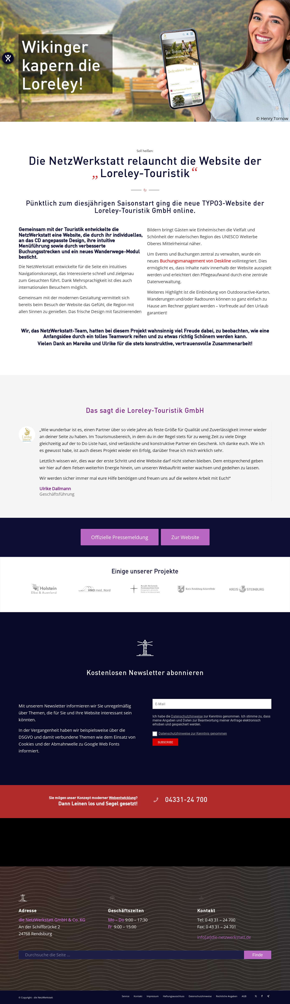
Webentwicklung (122, 797)
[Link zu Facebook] (262, 996)
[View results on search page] (257, 955)
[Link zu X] (256, 996)
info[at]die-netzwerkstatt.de (224, 937)
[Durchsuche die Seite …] (145, 955)
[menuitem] (125, 996)
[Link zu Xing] (268, 996)
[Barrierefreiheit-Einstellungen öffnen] (8, 58)
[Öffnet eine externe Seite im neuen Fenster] (120, 537)
